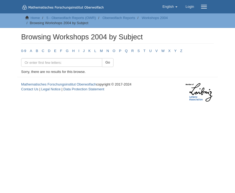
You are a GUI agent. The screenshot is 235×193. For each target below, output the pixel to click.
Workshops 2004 (155, 18)
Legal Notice (50, 89)
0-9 (23, 51)
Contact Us (29, 89)
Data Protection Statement (83, 89)
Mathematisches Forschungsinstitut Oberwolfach (58, 84)
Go (107, 62)
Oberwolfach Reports (119, 18)
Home (35, 18)
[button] (169, 6)
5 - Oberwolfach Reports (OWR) (71, 18)
